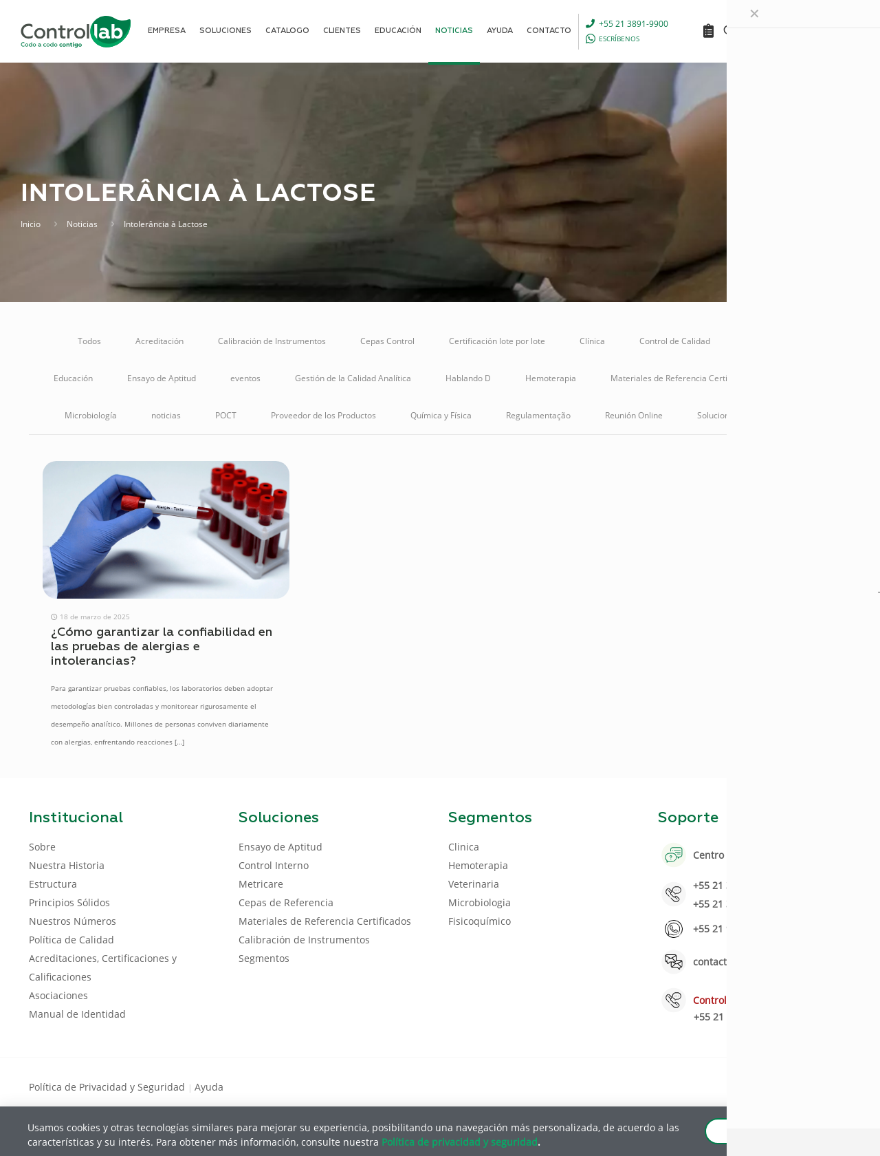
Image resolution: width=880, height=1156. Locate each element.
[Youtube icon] (806, 1086)
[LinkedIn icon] (784, 1086)
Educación (73, 378)
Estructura (53, 883)
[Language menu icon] (759, 31)
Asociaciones (58, 995)
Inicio (31, 224)
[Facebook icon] (762, 1086)
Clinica (463, 846)
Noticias (82, 224)
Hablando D (468, 378)
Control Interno (773, 341)
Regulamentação (538, 415)
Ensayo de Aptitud (161, 378)
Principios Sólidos (69, 902)
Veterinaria (794, 415)
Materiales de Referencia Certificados (682, 378)
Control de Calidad (674, 341)
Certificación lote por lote (497, 341)
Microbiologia (479, 902)
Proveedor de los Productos (323, 415)
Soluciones (717, 415)
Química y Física (441, 415)
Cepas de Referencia (286, 902)
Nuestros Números (72, 921)
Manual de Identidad (77, 1013)
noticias (166, 415)
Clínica (592, 341)
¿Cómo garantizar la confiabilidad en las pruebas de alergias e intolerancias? (161, 646)
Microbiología (91, 415)
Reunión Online (634, 415)
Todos (89, 341)
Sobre (42, 846)
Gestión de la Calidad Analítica (353, 378)
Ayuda (209, 1086)
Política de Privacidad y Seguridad (108, 1086)
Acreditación (159, 341)
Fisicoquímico (479, 921)
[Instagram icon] (828, 1086)
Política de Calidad (71, 939)
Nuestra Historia (66, 865)
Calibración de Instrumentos (272, 341)
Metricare (808, 378)
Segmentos (264, 958)
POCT (225, 415)
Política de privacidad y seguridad (460, 1141)
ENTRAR (819, 30)
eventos (245, 378)
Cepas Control (387, 341)
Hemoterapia (550, 378)
